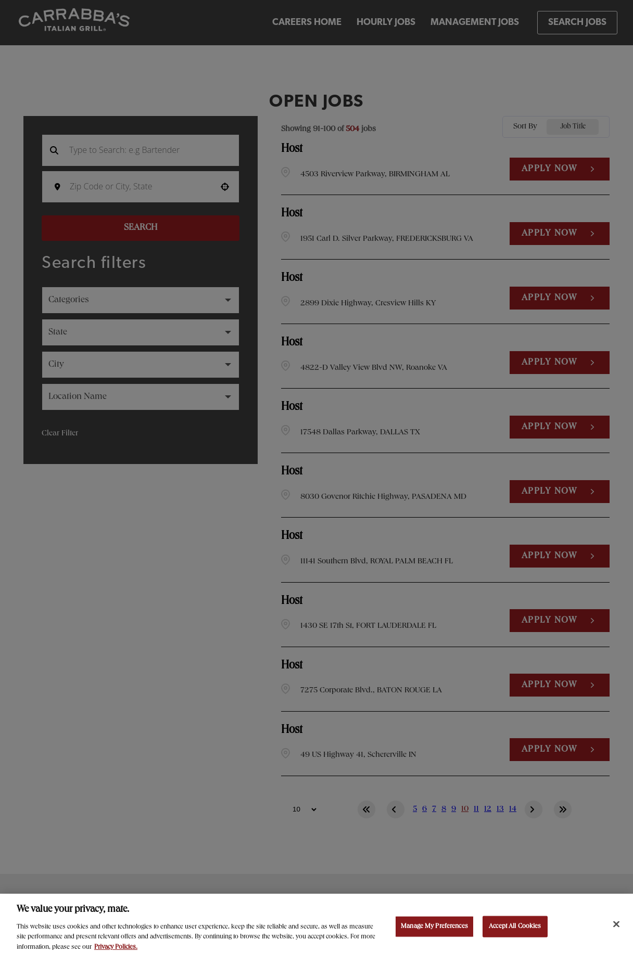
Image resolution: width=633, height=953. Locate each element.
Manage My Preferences (434, 933)
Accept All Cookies (515, 933)
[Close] (616, 931)
